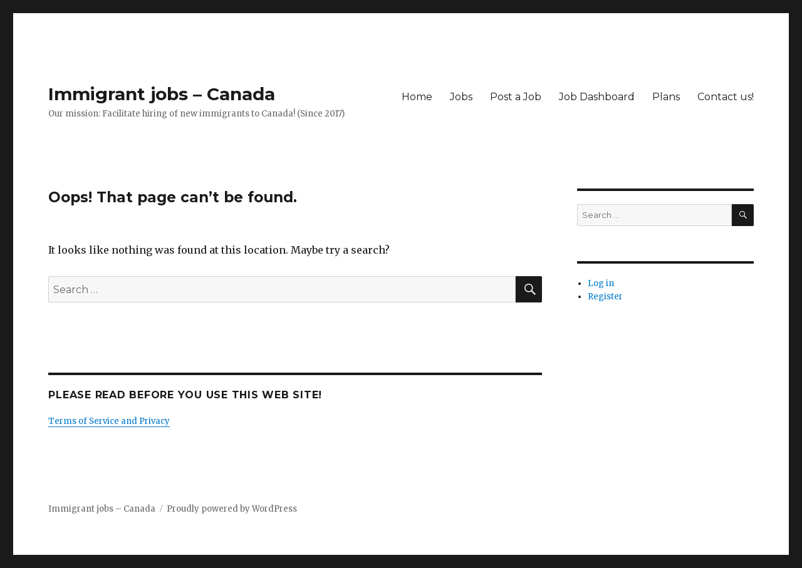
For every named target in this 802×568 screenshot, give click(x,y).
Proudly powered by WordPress (232, 508)
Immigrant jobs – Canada (161, 94)
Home (417, 97)
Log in (601, 283)
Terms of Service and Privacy (109, 421)
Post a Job (515, 97)
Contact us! (725, 97)
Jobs (461, 97)
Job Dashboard (597, 97)
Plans (666, 97)
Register (605, 296)
